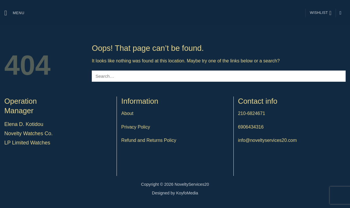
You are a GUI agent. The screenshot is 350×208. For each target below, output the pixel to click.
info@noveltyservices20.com (267, 140)
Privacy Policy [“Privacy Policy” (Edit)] (135, 127)
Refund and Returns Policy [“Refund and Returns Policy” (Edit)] (148, 140)
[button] (14, 13)
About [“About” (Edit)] (127, 113)
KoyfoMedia (187, 193)
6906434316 (251, 127)
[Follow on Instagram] (342, 12)
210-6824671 (251, 113)
